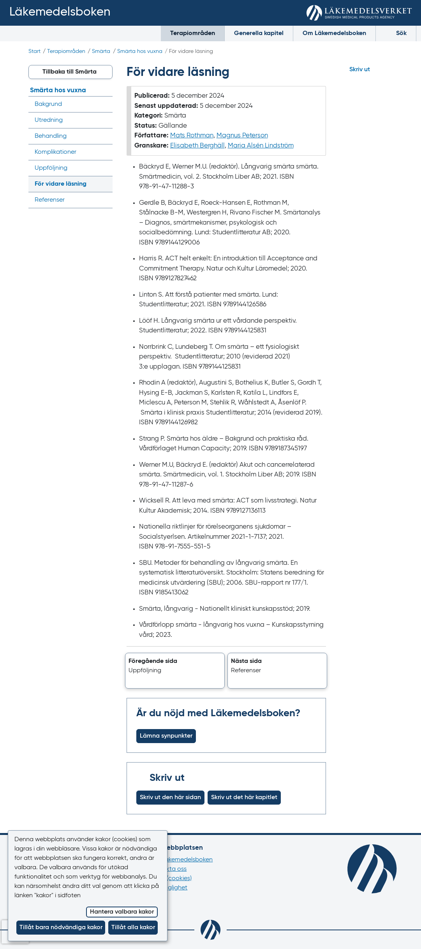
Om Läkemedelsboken (334, 33)
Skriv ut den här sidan (170, 797)
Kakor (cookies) (171, 878)
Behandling (51, 136)
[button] (175, 671)
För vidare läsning (60, 184)
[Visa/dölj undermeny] (104, 104)
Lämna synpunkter (166, 736)
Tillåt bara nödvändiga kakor (60, 927)
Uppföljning (51, 168)
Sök (396, 33)
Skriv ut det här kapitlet (244, 797)
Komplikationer (55, 152)
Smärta (101, 51)
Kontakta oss (168, 869)
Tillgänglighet (168, 888)
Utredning (49, 120)
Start (34, 51)
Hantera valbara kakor (122, 912)
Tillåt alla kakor (133, 927)
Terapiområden (192, 33)
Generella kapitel (259, 33)
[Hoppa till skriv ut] (366, 69)
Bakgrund (48, 104)
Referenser (50, 200)
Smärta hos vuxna (139, 51)
